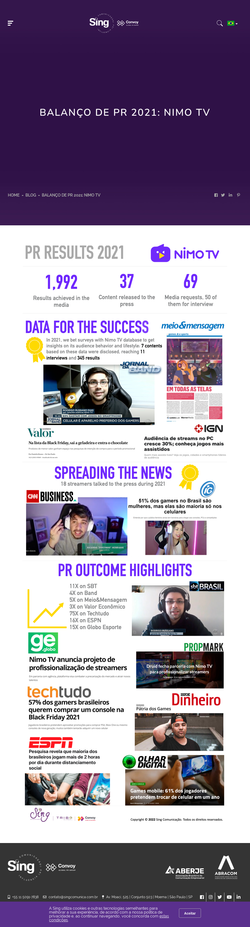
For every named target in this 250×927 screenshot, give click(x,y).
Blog (31, 195)
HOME (14, 195)
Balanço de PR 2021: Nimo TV (71, 195)
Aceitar (190, 913)
